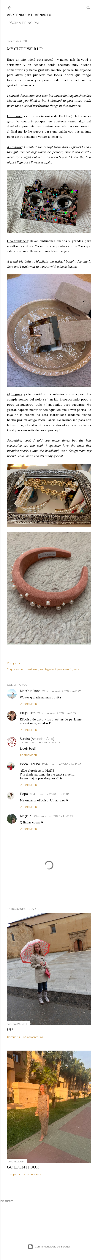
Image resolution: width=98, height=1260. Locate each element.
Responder (28, 704)
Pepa (24, 794)
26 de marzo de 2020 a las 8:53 (56, 713)
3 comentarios (32, 1174)
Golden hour (23, 1167)
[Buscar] (88, 7)
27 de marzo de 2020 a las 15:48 (49, 794)
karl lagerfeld (48, 669)
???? (10, 1029)
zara (76, 669)
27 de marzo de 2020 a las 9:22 (41, 742)
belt (22, 669)
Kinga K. (26, 816)
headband (32, 669)
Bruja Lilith (28, 713)
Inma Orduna (30, 764)
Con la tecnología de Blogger (49, 1246)
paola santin (64, 669)
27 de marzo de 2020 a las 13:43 (61, 764)
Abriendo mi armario (29, 15)
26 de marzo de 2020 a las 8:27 (61, 691)
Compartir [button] (13, 663)
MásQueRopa (30, 691)
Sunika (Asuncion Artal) (37, 739)
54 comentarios (33, 1036)
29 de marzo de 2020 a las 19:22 (53, 816)
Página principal (24, 23)
